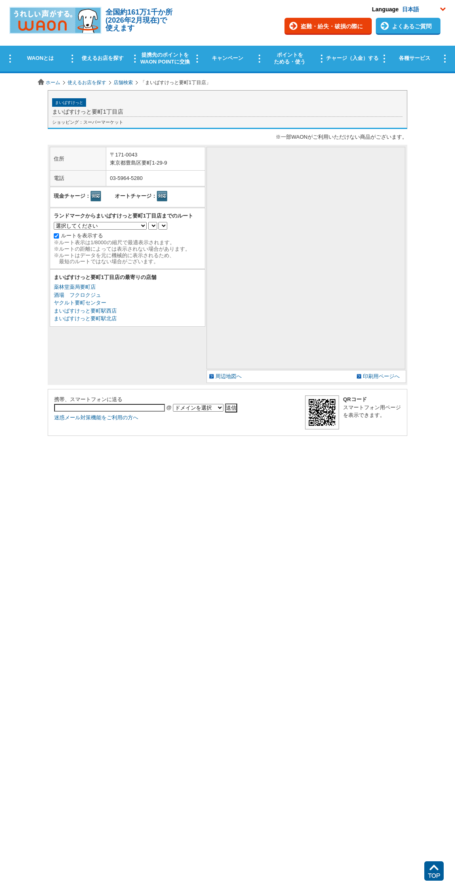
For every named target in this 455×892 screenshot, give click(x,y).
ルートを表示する (82, 236)
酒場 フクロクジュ (77, 295)
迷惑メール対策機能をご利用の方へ (96, 417)
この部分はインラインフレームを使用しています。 (227, 37)
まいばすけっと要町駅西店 (85, 311)
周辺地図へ (228, 376)
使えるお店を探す (86, 82)
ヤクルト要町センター (80, 303)
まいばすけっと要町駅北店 (85, 318)
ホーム (53, 82)
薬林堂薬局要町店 (75, 287)
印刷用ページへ (381, 376)
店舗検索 (123, 82)
